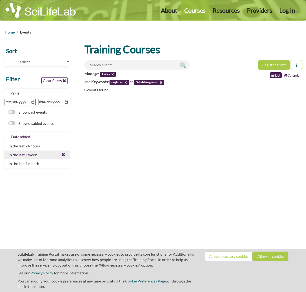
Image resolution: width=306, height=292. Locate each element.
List (275, 75)
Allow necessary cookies (229, 256)
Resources (226, 10)
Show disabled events (31, 123)
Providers (259, 10)
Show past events (27, 112)
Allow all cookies (270, 256)
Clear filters (54, 80)
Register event (274, 65)
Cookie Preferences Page (145, 281)
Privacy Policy (41, 273)
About (169, 10)
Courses (195, 10)
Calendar (292, 75)
